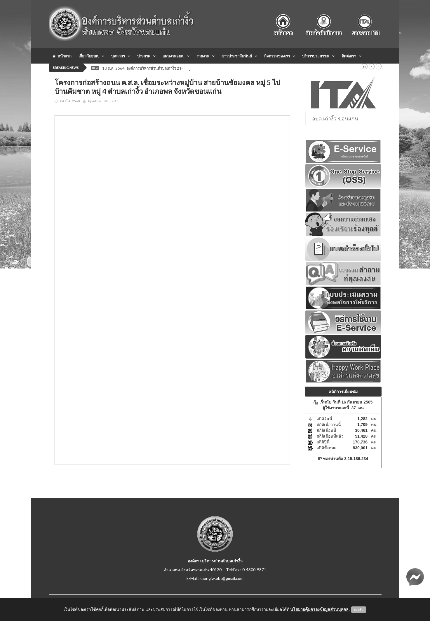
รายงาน (202, 56)
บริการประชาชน (315, 56)
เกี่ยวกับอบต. (89, 56)
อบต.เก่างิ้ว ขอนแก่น (335, 119)
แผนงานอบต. (173, 56)
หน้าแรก (62, 56)
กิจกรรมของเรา (277, 56)
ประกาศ (143, 56)
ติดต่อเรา (349, 56)
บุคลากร (118, 56)
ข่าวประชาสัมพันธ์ (237, 56)
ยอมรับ (358, 609)
